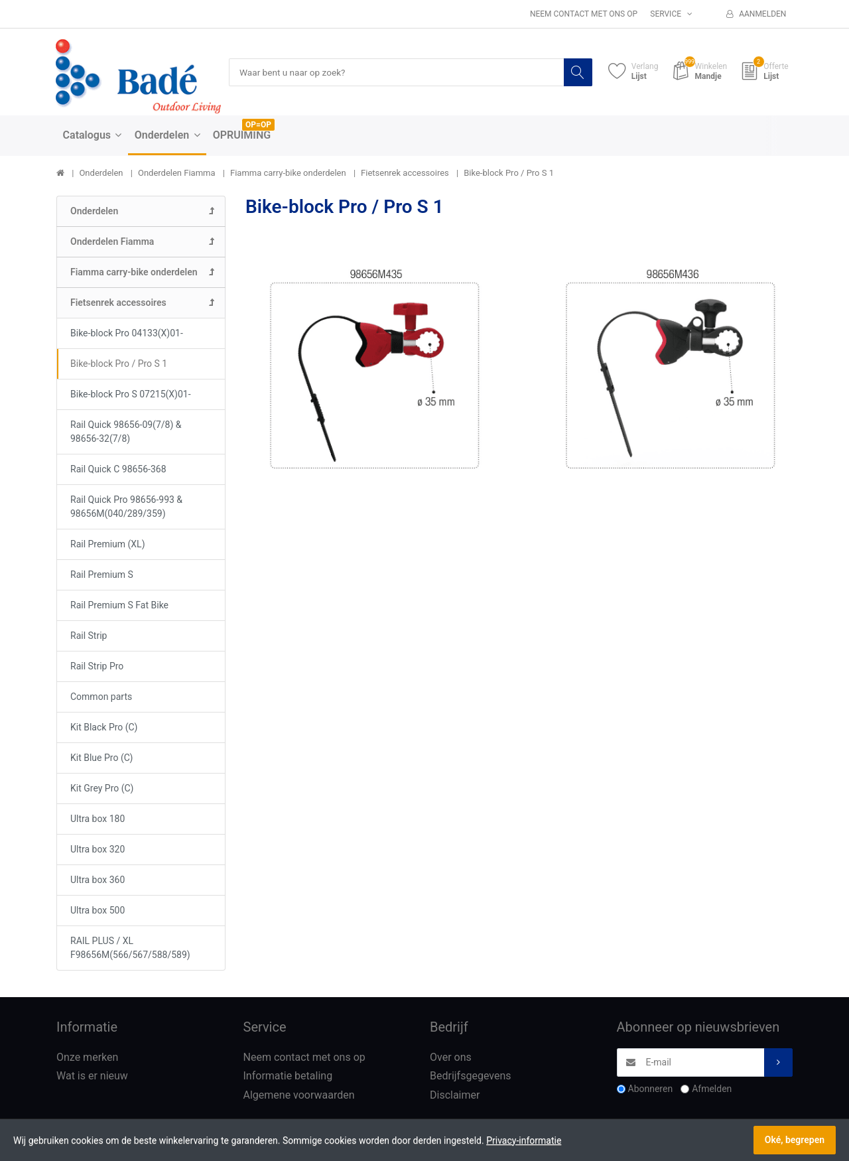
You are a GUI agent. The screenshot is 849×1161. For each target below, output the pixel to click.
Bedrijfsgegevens (470, 1076)
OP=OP (258, 125)
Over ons (451, 1057)
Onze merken (87, 1057)
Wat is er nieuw (92, 1076)
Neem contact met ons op (583, 14)
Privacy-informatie (523, 1140)
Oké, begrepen (794, 1139)
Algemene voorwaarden (299, 1095)
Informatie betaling (288, 1076)
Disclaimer (455, 1095)
